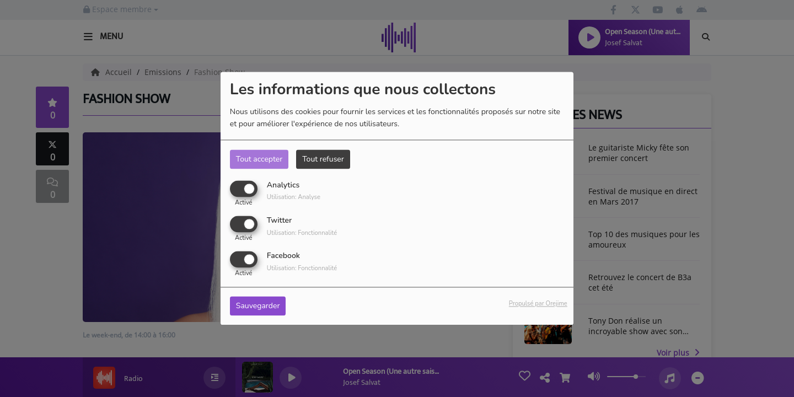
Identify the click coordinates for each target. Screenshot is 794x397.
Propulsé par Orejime (538, 304)
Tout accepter (259, 159)
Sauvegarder (258, 306)
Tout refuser (323, 159)
